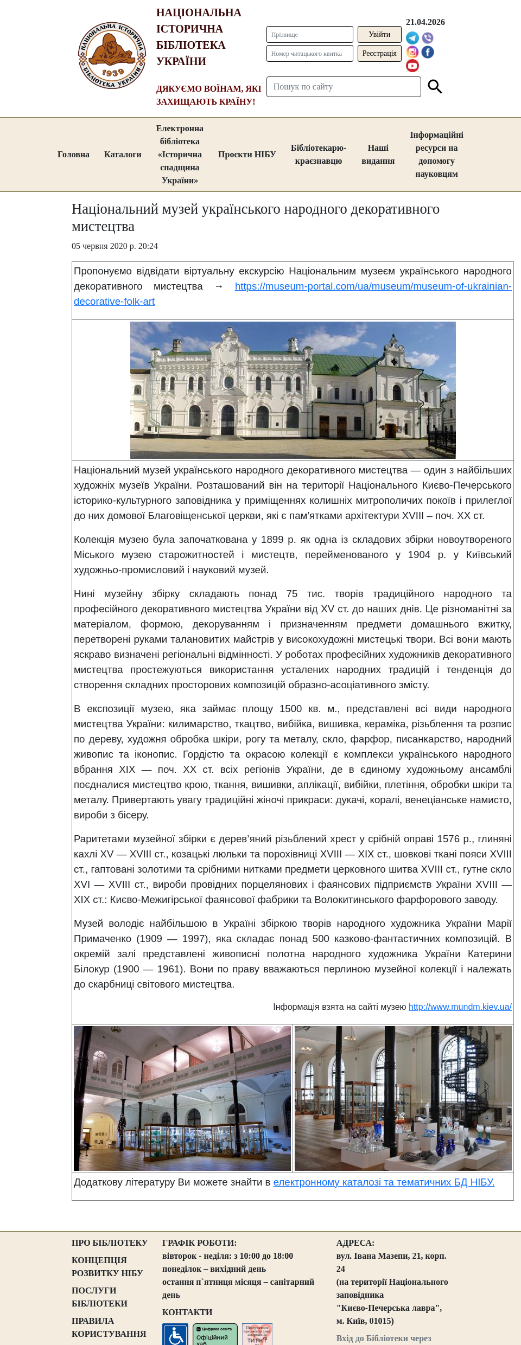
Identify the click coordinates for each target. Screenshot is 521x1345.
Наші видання (378, 154)
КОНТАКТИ (187, 1312)
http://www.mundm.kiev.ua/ (460, 1006)
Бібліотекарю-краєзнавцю (318, 154)
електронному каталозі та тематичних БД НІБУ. (384, 1182)
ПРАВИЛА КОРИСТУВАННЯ (109, 1327)
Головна (74, 154)
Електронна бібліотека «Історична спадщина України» (180, 154)
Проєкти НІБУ (247, 154)
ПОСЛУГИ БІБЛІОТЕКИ (100, 1297)
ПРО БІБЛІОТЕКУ (110, 1242)
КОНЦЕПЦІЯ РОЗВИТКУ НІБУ (107, 1267)
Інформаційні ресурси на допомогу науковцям (436, 154)
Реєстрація (380, 53)
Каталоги (123, 154)
